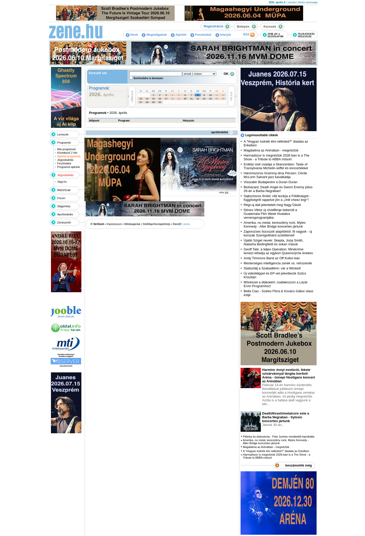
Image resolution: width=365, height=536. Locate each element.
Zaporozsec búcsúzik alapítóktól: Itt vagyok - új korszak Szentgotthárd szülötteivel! (278, 233)
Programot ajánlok (68, 166)
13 (140, 98)
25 (216, 98)
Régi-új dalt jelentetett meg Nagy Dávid (272, 205)
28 (147, 102)
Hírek (132, 35)
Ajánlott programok (69, 156)
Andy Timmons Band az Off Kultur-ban (272, 258)
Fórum (61, 198)
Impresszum (114, 224)
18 (172, 98)
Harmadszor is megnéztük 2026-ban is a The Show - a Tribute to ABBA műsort (276, 157)
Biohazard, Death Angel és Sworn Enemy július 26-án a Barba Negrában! (278, 189)
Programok (64, 142)
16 (159, 98)
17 (166, 98)
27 (140, 102)
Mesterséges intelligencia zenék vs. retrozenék (278, 263)
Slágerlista (63, 206)
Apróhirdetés (65, 214)
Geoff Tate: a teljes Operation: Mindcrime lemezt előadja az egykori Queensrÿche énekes (278, 251)
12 (223, 95)
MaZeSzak (64, 190)
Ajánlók (178, 35)
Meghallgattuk (154, 35)
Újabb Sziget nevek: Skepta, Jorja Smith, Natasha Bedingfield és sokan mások (273, 242)
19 (178, 98)
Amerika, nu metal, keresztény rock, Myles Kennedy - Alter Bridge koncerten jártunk (274, 224)
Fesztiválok (200, 35)
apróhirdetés (222, 132)
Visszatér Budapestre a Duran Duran (270, 182)
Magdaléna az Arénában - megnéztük (271, 150)
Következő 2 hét (67, 152)
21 (191, 98)
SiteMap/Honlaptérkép (156, 224)
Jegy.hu (62, 181)
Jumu (186, 224)
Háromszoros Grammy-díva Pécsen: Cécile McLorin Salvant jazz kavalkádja (275, 175)
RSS (248, 35)
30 (140, 95)
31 (147, 95)
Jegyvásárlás (65, 159)
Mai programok (66, 149)
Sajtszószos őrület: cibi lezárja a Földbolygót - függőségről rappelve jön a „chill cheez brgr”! (277, 198)
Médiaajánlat (132, 224)
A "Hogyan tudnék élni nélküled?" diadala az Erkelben (276, 451)
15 (153, 98)
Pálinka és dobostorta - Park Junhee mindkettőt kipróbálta (278, 436)
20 (185, 98)
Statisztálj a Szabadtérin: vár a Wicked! (272, 268)
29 (153, 102)
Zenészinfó (64, 222)
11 (216, 95)
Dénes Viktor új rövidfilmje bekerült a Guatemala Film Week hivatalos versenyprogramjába (270, 213)
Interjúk (223, 35)
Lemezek (63, 134)
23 (204, 98)
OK (229, 74)
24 (210, 98)
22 (197, 98)
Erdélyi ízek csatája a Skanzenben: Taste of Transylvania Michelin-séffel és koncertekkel (276, 166)
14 (147, 98)
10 (210, 95)
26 (223, 98)
